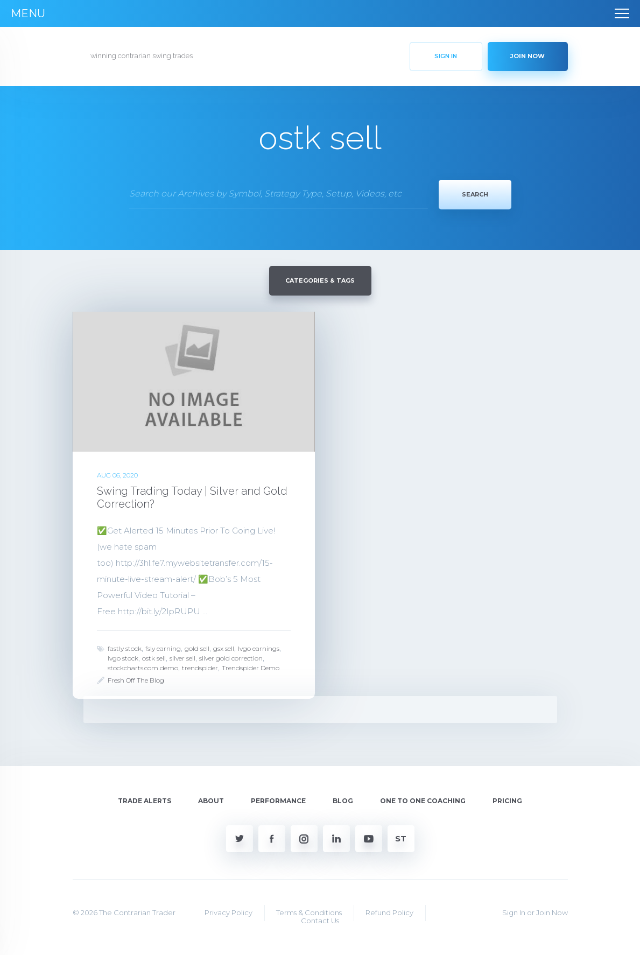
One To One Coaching (423, 800)
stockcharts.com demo (143, 667)
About (211, 800)
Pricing (507, 800)
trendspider (200, 667)
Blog (343, 800)
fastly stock (125, 647)
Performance (278, 800)
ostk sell (154, 657)
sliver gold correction (231, 657)
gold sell (197, 647)
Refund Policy (389, 911)
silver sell (182, 657)
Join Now (552, 911)
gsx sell (223, 647)
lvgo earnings (258, 647)
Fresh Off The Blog (136, 679)
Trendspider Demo (250, 667)
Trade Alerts (144, 800)
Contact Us (320, 919)
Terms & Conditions (309, 911)
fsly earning (163, 647)
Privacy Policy (228, 911)
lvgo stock (123, 657)
